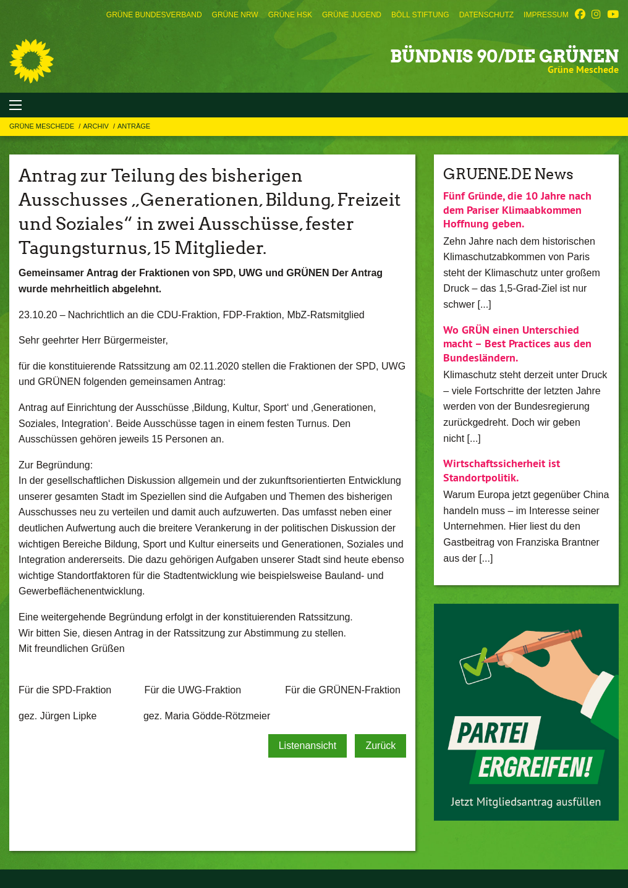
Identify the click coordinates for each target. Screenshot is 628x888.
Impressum (546, 15)
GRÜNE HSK (290, 15)
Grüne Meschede (42, 126)
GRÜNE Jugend (351, 15)
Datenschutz (486, 15)
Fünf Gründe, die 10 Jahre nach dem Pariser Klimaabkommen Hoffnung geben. (517, 209)
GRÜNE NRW (235, 15)
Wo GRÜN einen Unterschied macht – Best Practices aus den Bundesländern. (517, 344)
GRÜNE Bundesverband (154, 15)
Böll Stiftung (420, 15)
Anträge (133, 126)
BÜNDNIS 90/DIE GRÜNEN (504, 56)
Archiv (97, 126)
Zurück (380, 745)
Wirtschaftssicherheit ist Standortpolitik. (501, 470)
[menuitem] (154, 15)
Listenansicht (307, 745)
